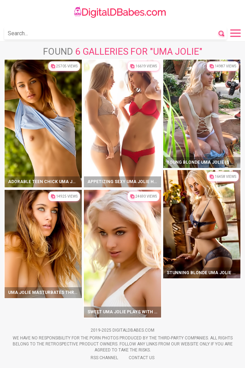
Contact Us (141, 357)
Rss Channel (104, 357)
